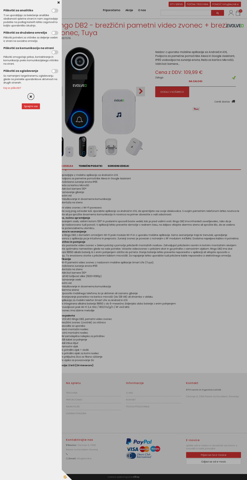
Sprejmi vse (31, 106)
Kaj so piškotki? (12, 88)
